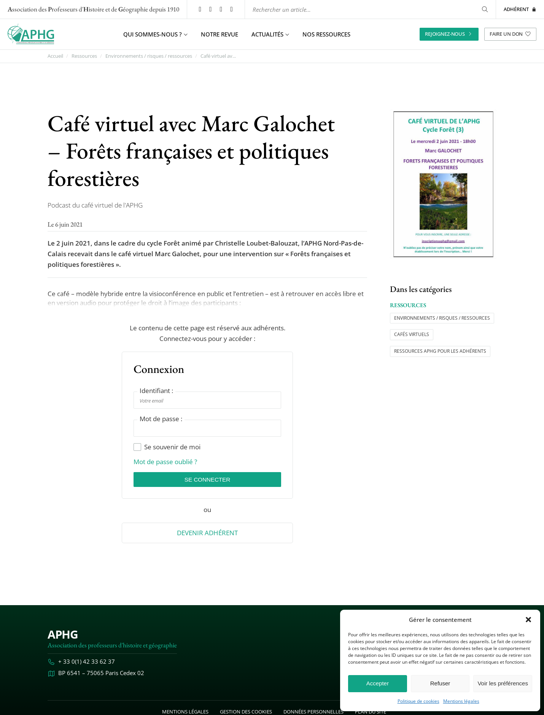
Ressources (84, 56)
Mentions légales (461, 701)
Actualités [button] (270, 34)
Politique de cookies (418, 701)
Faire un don (510, 33)
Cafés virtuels (411, 334)
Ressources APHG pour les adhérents (440, 351)
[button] (528, 619)
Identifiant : (156, 390)
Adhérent (520, 9)
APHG (63, 635)
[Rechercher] (484, 9)
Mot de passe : (161, 418)
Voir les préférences (502, 683)
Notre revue (219, 34)
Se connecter (207, 480)
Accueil (55, 56)
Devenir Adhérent (207, 534)
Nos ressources (326, 34)
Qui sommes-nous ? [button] (155, 34)
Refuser (440, 683)
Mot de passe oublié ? (165, 462)
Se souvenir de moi (167, 447)
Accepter (377, 683)
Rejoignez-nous (449, 33)
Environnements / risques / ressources (148, 56)
